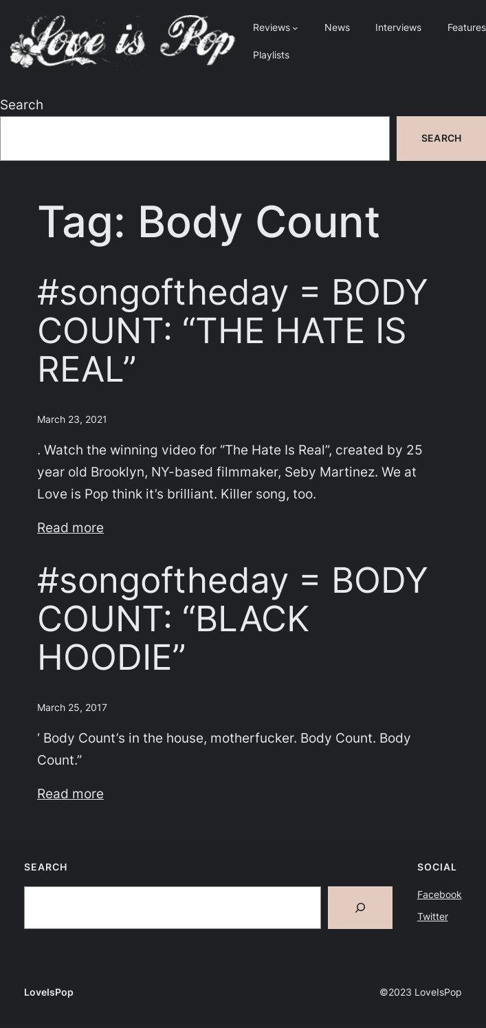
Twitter (432, 916)
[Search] (360, 907)
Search (21, 105)
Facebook (439, 894)
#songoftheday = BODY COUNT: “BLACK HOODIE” (232, 619)
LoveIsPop (49, 992)
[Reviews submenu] (295, 28)
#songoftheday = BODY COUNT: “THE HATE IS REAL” (232, 331)
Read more (70, 528)
